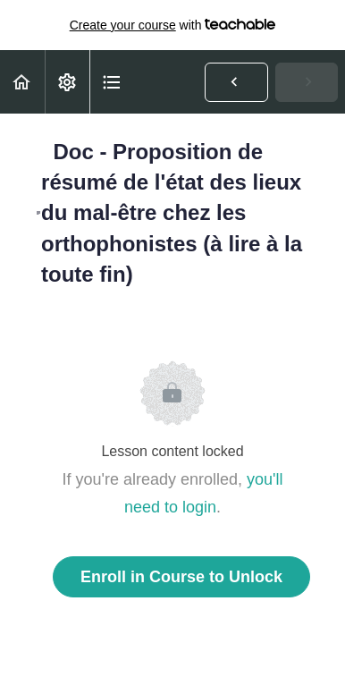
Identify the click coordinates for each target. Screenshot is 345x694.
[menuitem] (67, 82)
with (173, 25)
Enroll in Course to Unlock (181, 577)
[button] (22, 82)
